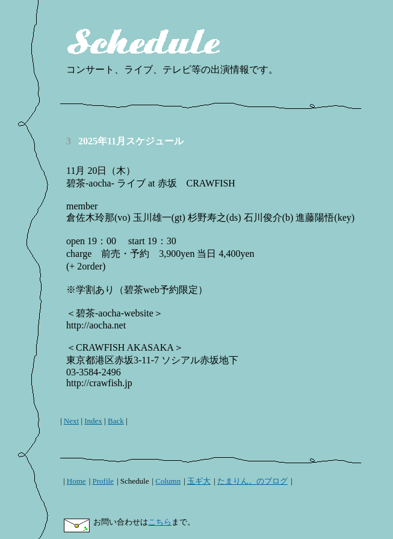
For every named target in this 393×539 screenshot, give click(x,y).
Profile (103, 480)
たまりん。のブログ (252, 480)
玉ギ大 (199, 480)
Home (76, 480)
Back (116, 420)
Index (93, 420)
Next (71, 420)
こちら (160, 521)
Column (168, 480)
